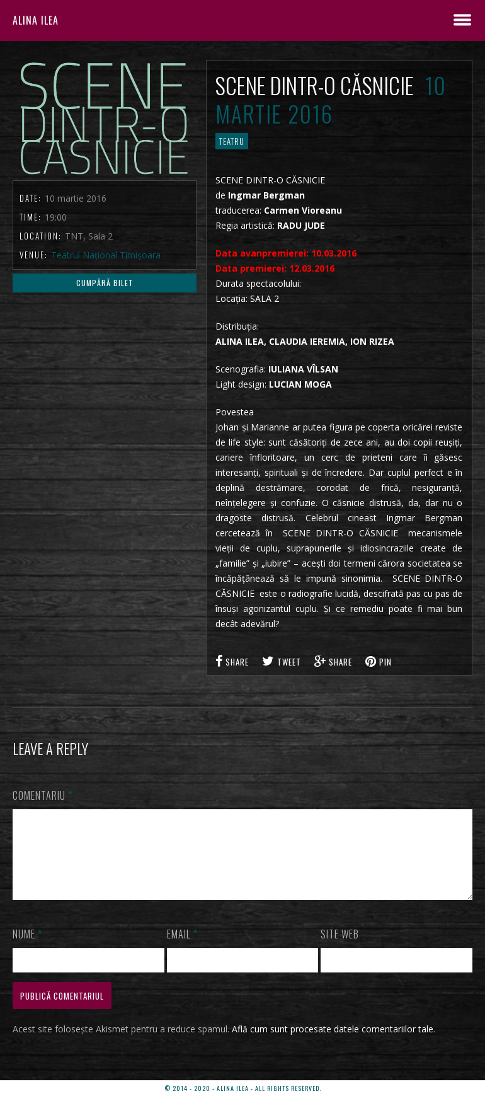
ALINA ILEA (36, 20)
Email (182, 949)
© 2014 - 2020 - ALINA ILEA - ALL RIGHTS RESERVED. (242, 1088)
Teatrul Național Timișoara (106, 255)
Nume (27, 949)
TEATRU (231, 141)
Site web (340, 949)
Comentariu (42, 795)
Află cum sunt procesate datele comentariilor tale (332, 1044)
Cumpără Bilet (105, 282)
